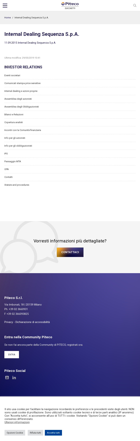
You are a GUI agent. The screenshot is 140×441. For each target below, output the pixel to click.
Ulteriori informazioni (17, 422)
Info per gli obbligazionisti (18, 145)
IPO (6, 153)
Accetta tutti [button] (53, 432)
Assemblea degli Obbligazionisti (21, 106)
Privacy (8, 322)
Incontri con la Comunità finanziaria (22, 130)
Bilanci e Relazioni (13, 114)
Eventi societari (12, 75)
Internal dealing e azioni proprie (20, 91)
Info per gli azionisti (14, 138)
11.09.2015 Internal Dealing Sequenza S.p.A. (30, 42)
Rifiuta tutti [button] (35, 432)
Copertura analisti (13, 122)
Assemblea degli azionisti (18, 98)
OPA (6, 169)
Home (7, 17)
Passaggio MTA (12, 161)
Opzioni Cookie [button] (15, 432)
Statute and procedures (16, 184)
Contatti (8, 177)
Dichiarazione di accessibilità (32, 322)
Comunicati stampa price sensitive (22, 83)
